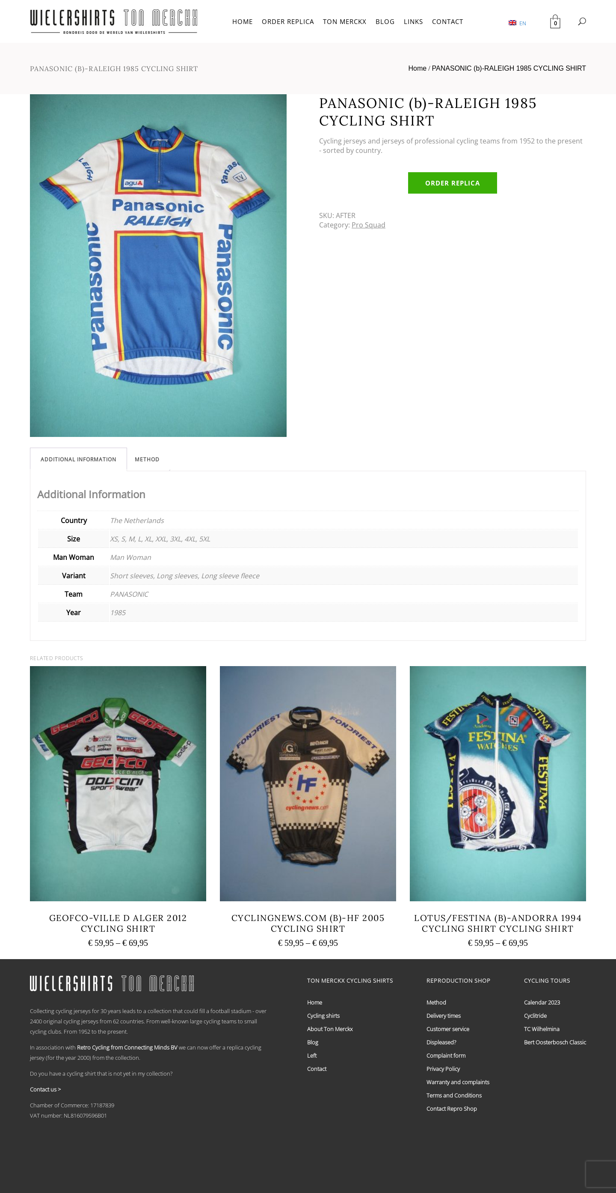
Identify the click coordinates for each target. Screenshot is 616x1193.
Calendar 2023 (542, 1002)
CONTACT (447, 21)
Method (147, 459)
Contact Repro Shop (451, 1108)
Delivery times (443, 1016)
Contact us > (45, 1089)
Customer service (447, 1029)
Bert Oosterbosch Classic (555, 1042)
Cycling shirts (323, 1016)
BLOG (385, 21)
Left (312, 1055)
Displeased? (441, 1042)
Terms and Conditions (454, 1095)
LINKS (413, 21)
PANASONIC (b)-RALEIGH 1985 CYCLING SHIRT (509, 68)
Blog (312, 1042)
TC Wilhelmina (542, 1029)
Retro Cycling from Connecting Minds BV (127, 1047)
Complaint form (445, 1055)
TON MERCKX (345, 21)
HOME (242, 21)
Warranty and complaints (457, 1082)
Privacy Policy (443, 1069)
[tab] (78, 459)
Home (417, 68)
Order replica (452, 183)
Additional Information (78, 459)
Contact (316, 1069)
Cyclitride (535, 1016)
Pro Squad (368, 225)
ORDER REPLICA (288, 21)
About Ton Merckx (329, 1029)
